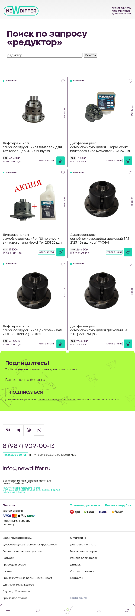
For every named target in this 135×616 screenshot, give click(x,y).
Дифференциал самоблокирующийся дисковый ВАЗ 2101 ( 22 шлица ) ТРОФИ (32, 330)
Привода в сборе (14, 565)
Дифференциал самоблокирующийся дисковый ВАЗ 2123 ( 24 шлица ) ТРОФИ (100, 238)
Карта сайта (78, 598)
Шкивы (7, 571)
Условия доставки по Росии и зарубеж (101, 505)
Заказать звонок (15, 455)
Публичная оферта (14, 492)
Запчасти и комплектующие (22, 551)
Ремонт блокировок (84, 558)
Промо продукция (15, 598)
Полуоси (8, 558)
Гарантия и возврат (83, 551)
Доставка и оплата (83, 544)
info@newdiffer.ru (27, 468)
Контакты (76, 578)
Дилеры (75, 565)
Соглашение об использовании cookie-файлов (31, 490)
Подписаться (26, 392)
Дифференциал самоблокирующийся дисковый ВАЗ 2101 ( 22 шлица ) (100, 330)
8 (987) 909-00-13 (29, 446)
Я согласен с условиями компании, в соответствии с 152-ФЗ (63, 400)
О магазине (78, 538)
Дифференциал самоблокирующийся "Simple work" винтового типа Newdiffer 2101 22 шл (32, 238)
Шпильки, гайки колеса (18, 585)
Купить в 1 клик (46, 161)
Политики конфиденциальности (57, 400)
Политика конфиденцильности (21, 488)
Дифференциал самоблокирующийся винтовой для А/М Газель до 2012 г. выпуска (32, 147)
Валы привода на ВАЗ (17, 538)
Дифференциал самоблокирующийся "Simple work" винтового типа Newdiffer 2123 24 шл (100, 147)
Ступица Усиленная (16, 591)
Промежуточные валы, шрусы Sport (27, 578)
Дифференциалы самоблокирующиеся (30, 544)
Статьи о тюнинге (82, 571)
